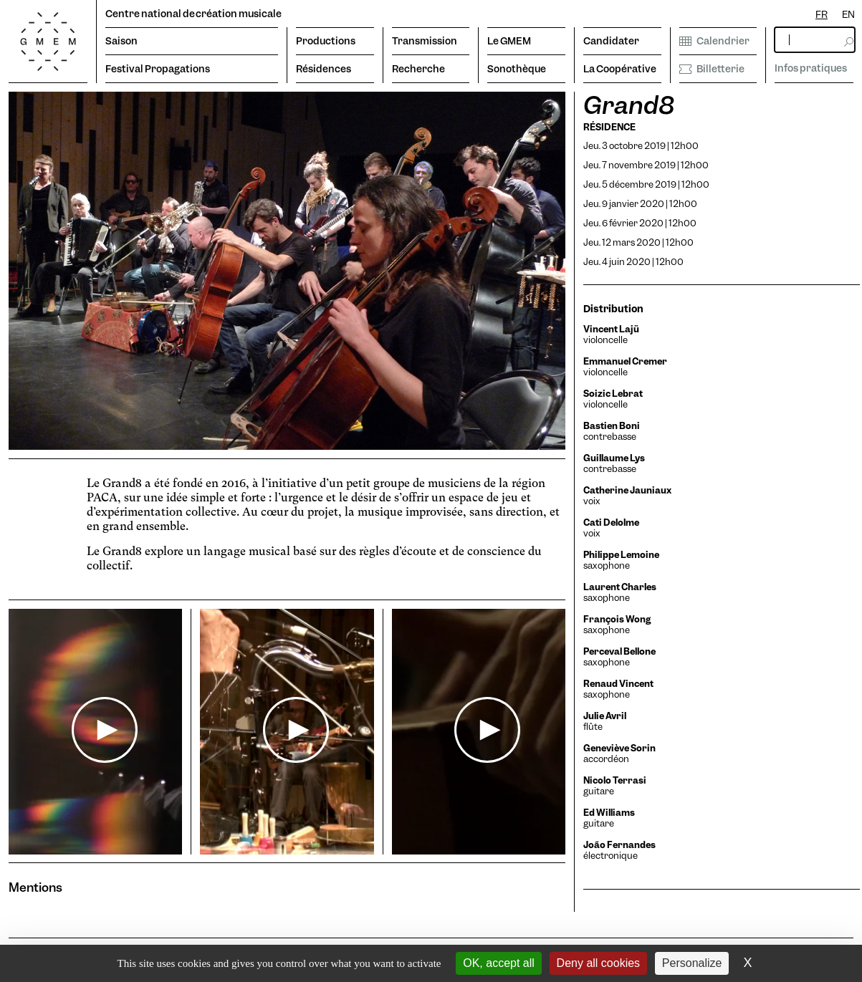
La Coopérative (619, 68)
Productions (325, 40)
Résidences (323, 68)
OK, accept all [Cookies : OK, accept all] (499, 963)
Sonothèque (516, 68)
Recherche (418, 68)
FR (821, 14)
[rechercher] (815, 39)
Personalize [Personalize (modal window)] (692, 963)
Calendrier (714, 40)
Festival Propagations (157, 68)
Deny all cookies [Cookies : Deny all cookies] (599, 963)
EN (848, 14)
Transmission (424, 40)
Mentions (35, 887)
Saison (121, 40)
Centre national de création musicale (193, 13)
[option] (848, 14)
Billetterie (711, 68)
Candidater (611, 40)
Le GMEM (509, 40)
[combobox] (821, 14)
